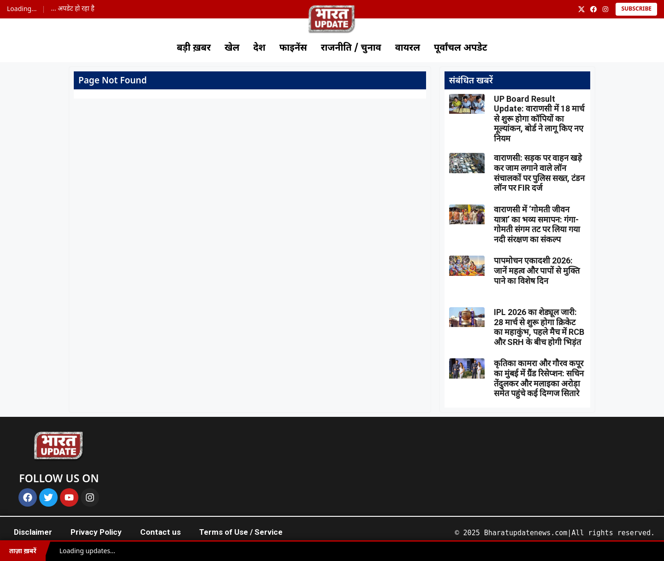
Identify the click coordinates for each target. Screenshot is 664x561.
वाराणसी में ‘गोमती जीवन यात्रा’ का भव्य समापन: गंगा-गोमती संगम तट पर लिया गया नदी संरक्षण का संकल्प (537, 224)
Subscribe (636, 9)
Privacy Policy (96, 532)
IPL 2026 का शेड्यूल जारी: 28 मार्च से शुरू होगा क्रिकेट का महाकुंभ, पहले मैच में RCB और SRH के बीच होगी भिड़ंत (539, 327)
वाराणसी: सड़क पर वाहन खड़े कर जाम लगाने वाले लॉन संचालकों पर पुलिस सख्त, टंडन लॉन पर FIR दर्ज (539, 173)
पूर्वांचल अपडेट (460, 48)
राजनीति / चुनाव (351, 48)
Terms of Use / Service (241, 532)
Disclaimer (33, 532)
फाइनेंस (293, 48)
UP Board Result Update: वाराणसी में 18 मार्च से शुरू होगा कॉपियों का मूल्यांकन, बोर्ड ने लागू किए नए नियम (539, 118)
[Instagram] (605, 9)
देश (259, 48)
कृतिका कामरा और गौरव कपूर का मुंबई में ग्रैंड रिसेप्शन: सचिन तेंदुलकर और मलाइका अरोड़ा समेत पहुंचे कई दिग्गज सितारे (539, 378)
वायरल (407, 48)
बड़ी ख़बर (194, 48)
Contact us (160, 532)
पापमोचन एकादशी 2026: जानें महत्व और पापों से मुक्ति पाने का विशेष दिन (537, 270)
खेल (232, 48)
